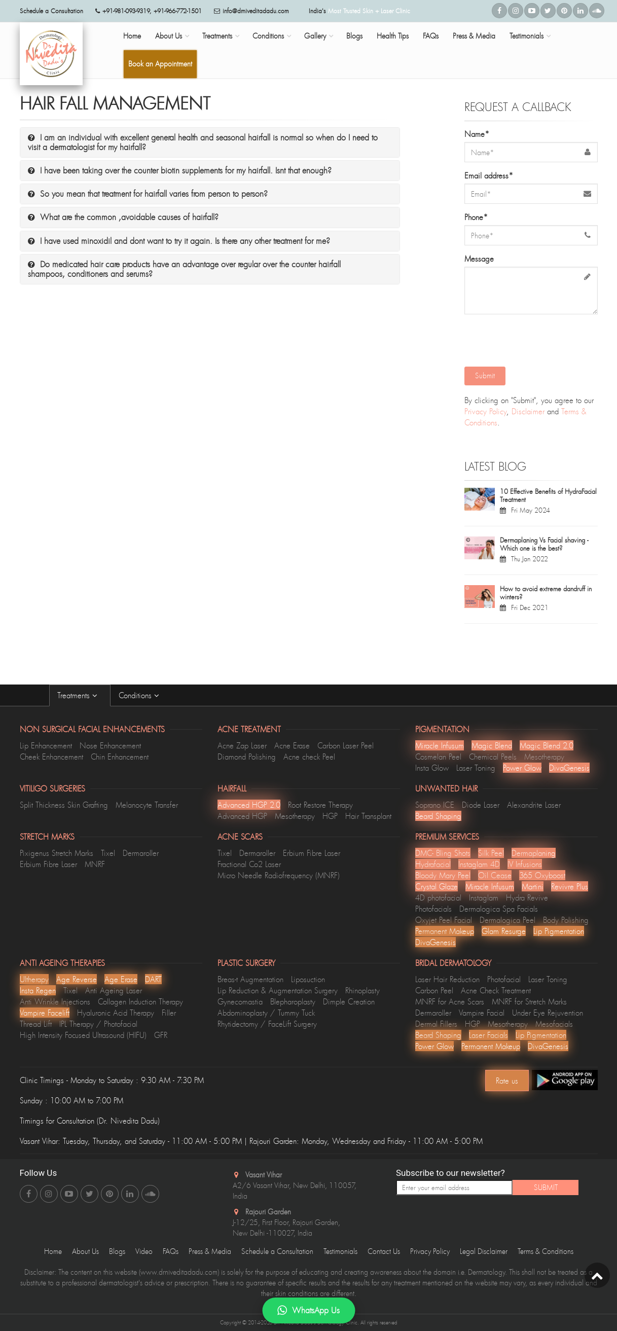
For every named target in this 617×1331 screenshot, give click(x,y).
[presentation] (532, 339)
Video (144, 1251)
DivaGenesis (569, 768)
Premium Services (447, 837)
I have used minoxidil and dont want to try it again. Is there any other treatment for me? (179, 240)
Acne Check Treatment (496, 990)
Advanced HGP (242, 816)
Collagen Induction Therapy (140, 1001)
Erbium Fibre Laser (48, 864)
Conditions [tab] (141, 695)
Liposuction (308, 979)
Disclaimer (528, 411)
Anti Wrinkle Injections (55, 1001)
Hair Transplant (368, 816)
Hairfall (231, 788)
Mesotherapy (544, 756)
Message (479, 259)
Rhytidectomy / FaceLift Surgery (267, 1024)
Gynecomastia (240, 1001)
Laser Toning (475, 768)
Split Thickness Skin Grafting (64, 805)
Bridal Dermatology (453, 963)
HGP (330, 816)
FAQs (431, 36)
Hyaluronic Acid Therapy (115, 1013)
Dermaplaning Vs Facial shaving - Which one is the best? (544, 544)
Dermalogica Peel (507, 920)
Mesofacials (554, 1024)
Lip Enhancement (46, 745)
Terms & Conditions (545, 1251)
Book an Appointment (160, 63)
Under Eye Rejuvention (547, 1013)
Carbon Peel (434, 990)
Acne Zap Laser (242, 745)
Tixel (108, 853)
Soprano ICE (434, 805)
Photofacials (433, 909)
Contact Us (384, 1251)
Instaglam (483, 897)
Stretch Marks (47, 837)
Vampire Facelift (44, 1013)
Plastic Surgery (246, 963)
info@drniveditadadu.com (256, 11)
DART (153, 979)
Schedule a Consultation (277, 1251)
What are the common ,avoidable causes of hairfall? (123, 217)
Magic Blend (491, 745)
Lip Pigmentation (558, 931)
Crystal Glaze (436, 886)
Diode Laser (480, 805)
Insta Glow (432, 768)
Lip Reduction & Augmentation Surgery (277, 990)
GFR (160, 1035)
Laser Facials (488, 1035)
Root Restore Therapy (320, 805)
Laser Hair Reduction (447, 979)
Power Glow (522, 768)
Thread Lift (36, 1024)
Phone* (476, 217)
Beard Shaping (438, 816)
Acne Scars (240, 837)
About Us (168, 36)
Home (132, 36)
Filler (169, 1013)
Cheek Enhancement (51, 756)
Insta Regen (38, 990)
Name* (476, 134)
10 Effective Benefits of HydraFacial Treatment (548, 495)
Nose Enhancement (110, 745)
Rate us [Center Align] (507, 1080)
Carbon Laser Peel (345, 745)
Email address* (488, 175)
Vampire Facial (481, 1013)
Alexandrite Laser (534, 805)
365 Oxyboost (542, 875)
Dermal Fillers (436, 1024)
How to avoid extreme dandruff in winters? (546, 592)
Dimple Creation (349, 1001)
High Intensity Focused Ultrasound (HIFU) (83, 1035)
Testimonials (526, 36)
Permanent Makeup (444, 931)
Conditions (268, 36)
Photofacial (504, 979)
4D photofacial (438, 897)
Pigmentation (442, 729)
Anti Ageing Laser (113, 990)
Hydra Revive (527, 897)
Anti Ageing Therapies (62, 963)
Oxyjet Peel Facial (443, 920)
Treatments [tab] (79, 695)
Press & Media (474, 36)
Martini (532, 886)
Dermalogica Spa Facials (498, 909)
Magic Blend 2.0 (546, 745)
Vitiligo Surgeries (52, 788)
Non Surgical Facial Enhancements (92, 729)
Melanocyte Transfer (147, 805)
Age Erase (120, 979)
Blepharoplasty (292, 1001)
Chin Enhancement (120, 756)
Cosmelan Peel (438, 756)
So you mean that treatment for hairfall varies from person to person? (148, 193)
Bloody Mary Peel (442, 875)
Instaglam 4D (479, 864)
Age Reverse (76, 979)
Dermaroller (141, 853)
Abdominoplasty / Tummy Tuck (266, 1013)
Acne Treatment (249, 729)
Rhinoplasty (362, 990)
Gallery (315, 36)
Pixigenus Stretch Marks (56, 853)
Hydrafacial (433, 864)
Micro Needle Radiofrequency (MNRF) (278, 875)
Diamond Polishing (246, 756)
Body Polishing (566, 920)
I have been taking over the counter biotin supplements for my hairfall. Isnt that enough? (180, 170)
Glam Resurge (504, 931)
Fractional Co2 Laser (249, 864)
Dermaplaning (534, 853)
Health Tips (393, 36)
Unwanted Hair (446, 788)
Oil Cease (495, 875)
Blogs (354, 36)
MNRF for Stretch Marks (529, 1001)
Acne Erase (292, 745)
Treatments (217, 36)
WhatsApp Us (308, 1310)
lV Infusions (524, 864)
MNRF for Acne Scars (449, 1001)
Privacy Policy (485, 411)
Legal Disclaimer (483, 1251)
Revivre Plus (569, 886)
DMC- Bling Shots (442, 853)
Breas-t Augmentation (250, 979)
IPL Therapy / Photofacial (98, 1024)
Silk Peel (491, 853)
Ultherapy (34, 979)
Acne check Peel (309, 756)
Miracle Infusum (439, 745)
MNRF (95, 864)
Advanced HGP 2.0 (248, 805)
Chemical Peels (493, 756)
